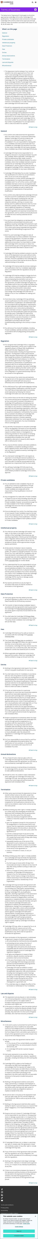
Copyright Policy (13, 560)
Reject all (19, 1231)
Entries (4, 52)
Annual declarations (8, 56)
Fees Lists (20, 640)
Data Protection (7, 46)
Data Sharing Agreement (24, 609)
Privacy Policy (30, 616)
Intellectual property (8, 43)
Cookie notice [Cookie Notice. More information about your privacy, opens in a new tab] (26, 1223)
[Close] (35, 1216)
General (4, 33)
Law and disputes (7, 62)
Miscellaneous (6, 65)
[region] (19, 1226)
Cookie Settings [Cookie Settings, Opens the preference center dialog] (19, 1226)
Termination (6, 59)
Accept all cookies (19, 1235)
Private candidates (8, 39)
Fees (3, 49)
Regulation (5, 36)
